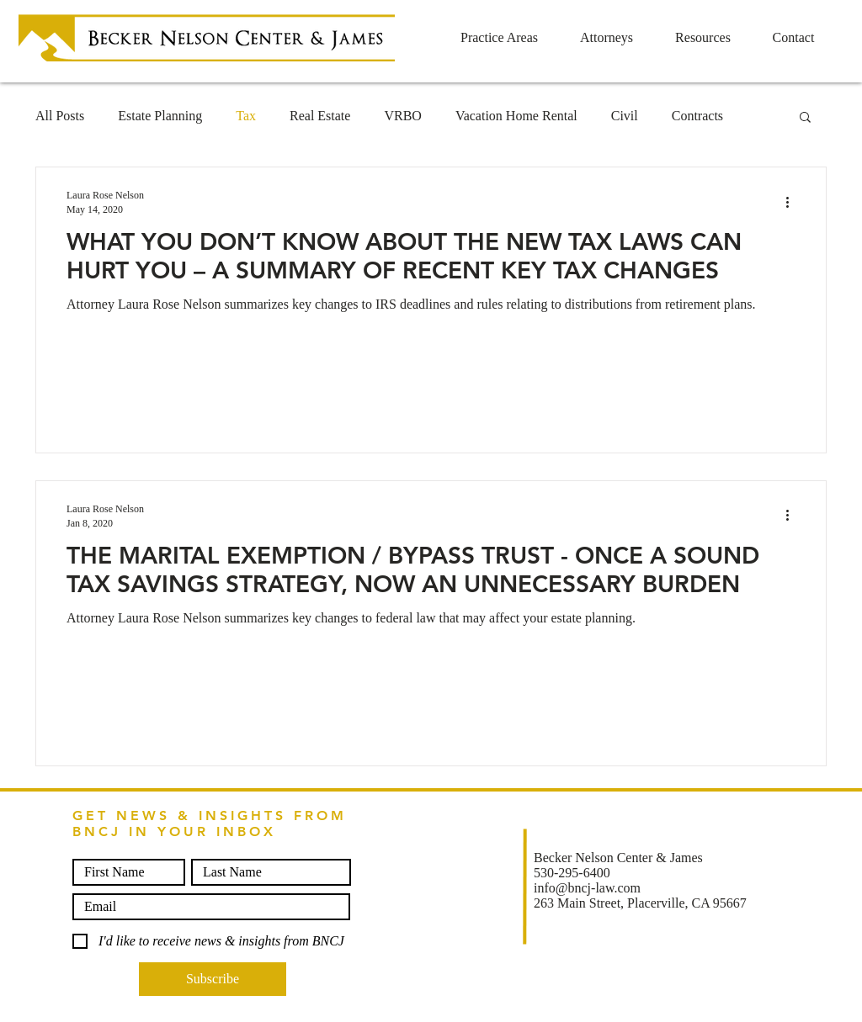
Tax (246, 116)
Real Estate (320, 116)
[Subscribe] (212, 979)
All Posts (59, 116)
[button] (805, 118)
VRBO (402, 116)
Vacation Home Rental (516, 116)
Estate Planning (160, 116)
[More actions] (793, 202)
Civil (624, 116)
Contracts (697, 116)
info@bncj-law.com (587, 888)
